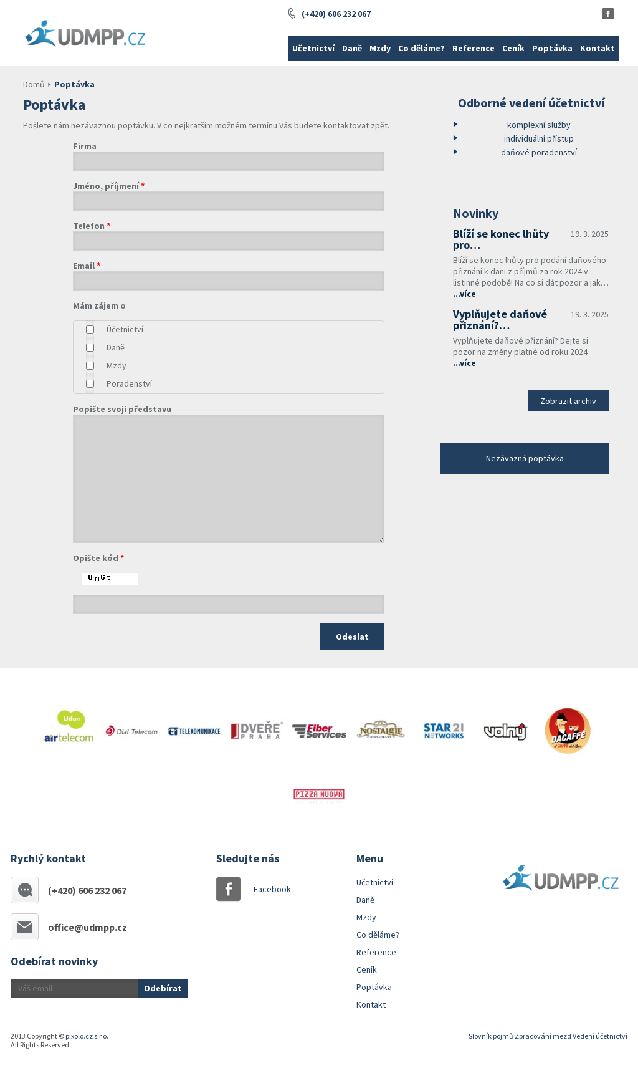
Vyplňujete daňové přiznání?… (500, 319)
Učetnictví (313, 48)
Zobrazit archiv (568, 401)
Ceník (513, 48)
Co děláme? (421, 48)
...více (464, 293)
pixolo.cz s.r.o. (86, 1036)
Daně (352, 48)
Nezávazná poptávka (525, 458)
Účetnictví (125, 329)
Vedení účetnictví (600, 1036)
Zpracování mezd (543, 1036)
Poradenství (129, 383)
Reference (473, 48)
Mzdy (380, 48)
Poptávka (552, 48)
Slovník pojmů (491, 1036)
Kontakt (597, 48)
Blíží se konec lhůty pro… (501, 239)
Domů (34, 84)
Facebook (266, 889)
